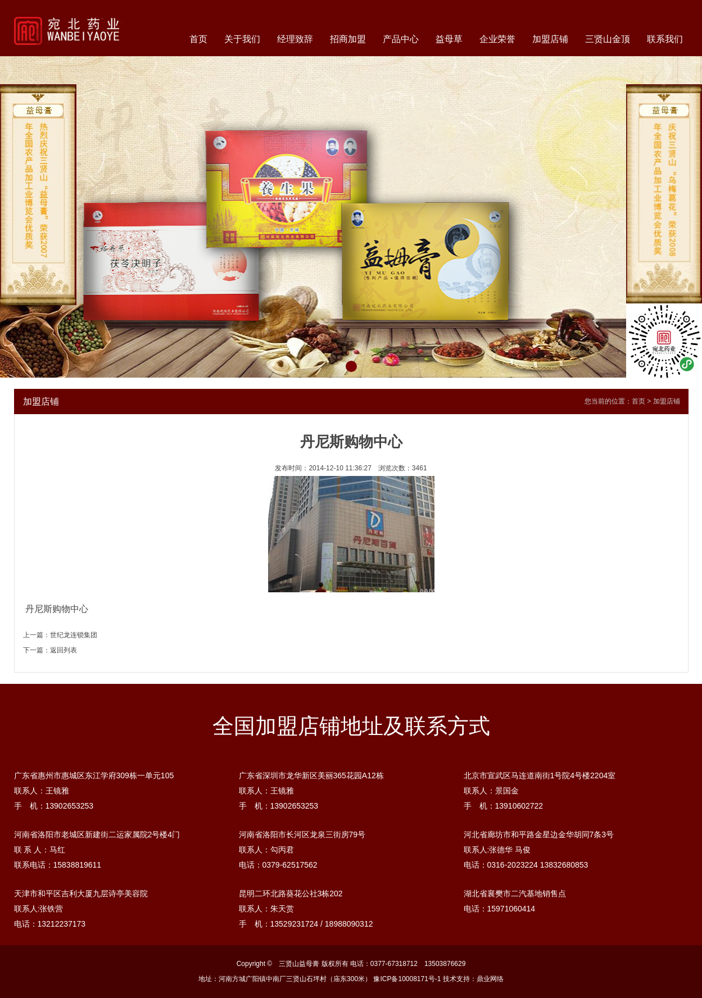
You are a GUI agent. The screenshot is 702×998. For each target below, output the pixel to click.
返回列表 (63, 650)
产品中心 (401, 39)
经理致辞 (295, 39)
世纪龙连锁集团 (73, 635)
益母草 (449, 39)
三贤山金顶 (607, 39)
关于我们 (242, 39)
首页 (198, 39)
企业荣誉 (497, 39)
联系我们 (665, 39)
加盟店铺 (550, 39)
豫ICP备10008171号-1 (407, 979)
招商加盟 (348, 39)
